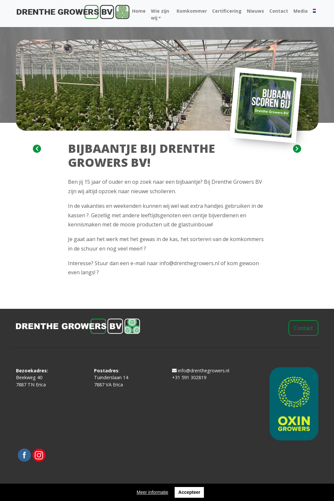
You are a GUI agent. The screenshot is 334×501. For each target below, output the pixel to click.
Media (300, 11)
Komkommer (192, 11)
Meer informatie (152, 492)
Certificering (227, 11)
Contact (278, 11)
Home (139, 11)
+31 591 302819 (189, 377)
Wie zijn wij (160, 14)
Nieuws (255, 11)
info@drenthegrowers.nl (200, 370)
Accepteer (189, 492)
